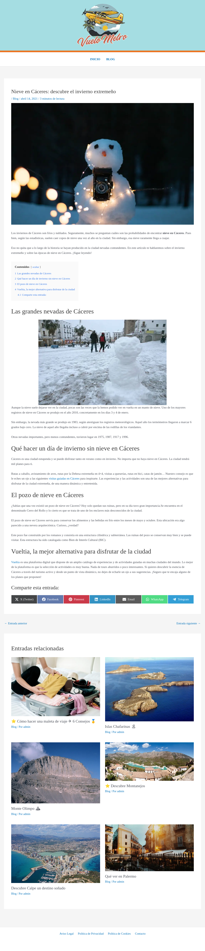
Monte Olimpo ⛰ (26, 808)
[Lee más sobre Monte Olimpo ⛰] (55, 772)
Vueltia (15, 562)
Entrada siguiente (188, 623)
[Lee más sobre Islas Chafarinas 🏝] (149, 689)
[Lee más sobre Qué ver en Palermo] (149, 847)
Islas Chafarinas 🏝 (121, 726)
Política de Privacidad (91, 933)
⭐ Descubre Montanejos (125, 785)
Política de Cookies (119, 933)
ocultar (35, 267)
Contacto (139, 933)
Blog (110, 59)
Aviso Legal (67, 933)
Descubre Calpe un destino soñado (39, 888)
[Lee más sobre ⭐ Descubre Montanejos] (149, 761)
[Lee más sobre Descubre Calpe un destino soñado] (55, 853)
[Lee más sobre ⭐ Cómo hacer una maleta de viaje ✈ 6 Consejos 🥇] (55, 686)
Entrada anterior (16, 623)
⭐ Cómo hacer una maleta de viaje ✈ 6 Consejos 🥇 (54, 721)
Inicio (95, 59)
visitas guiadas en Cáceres (64, 478)
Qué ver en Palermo (121, 876)
